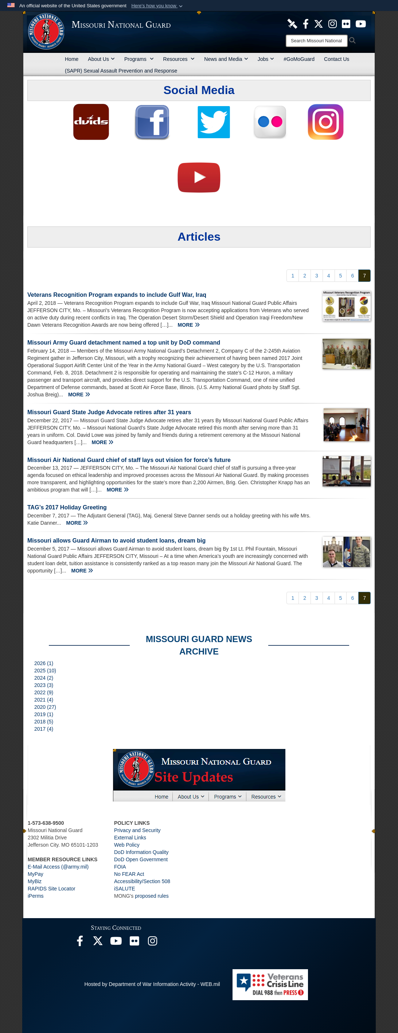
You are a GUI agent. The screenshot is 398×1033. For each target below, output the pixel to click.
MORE (189, 325)
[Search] (317, 41)
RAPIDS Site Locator (51, 889)
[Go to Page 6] (352, 275)
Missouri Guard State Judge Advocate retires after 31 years (109, 412)
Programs (139, 59)
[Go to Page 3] (317, 275)
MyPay (35, 874)
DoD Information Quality (141, 852)
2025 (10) (45, 670)
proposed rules (152, 896)
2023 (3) (43, 685)
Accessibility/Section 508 (142, 881)
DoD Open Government (141, 859)
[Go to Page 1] (292, 275)
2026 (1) (43, 663)
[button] (157, 5)
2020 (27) (45, 707)
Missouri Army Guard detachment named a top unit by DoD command (123, 342)
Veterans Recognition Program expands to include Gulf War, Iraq (116, 295)
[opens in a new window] (292, 23)
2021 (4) (43, 700)
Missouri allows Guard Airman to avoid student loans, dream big (116, 540)
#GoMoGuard (299, 59)
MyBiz (35, 881)
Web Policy (127, 845)
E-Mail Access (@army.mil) (58, 867)
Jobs (266, 59)
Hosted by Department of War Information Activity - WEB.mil (152, 984)
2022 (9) (43, 692)
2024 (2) (43, 678)
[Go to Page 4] (329, 275)
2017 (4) (43, 729)
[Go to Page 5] (341, 275)
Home (71, 59)
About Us (101, 59)
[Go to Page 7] (364, 275)
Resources (179, 59)
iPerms (36, 896)
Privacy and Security (137, 830)
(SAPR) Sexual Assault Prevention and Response (121, 71)
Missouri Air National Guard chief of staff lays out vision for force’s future (129, 460)
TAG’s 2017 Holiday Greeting (67, 507)
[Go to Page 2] (304, 275)
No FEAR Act (129, 874)
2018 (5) (43, 722)
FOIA (120, 867)
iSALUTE (124, 889)
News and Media (226, 59)
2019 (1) (43, 714)
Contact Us (336, 59)
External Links (130, 837)
